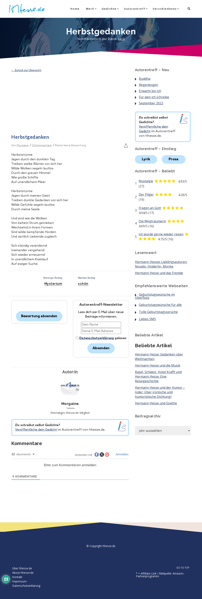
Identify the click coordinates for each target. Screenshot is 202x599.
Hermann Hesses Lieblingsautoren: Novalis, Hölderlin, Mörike (161, 264)
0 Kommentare (42, 145)
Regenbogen (148, 85)
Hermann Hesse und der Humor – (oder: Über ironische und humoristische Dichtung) (160, 392)
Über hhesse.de (22, 568)
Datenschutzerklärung (96, 338)
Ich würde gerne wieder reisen (161, 234)
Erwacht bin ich (150, 91)
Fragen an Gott (150, 208)
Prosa (174, 159)
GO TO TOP (185, 567)
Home (74, 8)
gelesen (101, 338)
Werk (90, 8)
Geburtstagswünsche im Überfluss (155, 296)
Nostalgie (146, 181)
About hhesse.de (23, 572)
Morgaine (23, 145)
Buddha (144, 78)
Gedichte (109, 8)
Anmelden (121, 454)
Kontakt (17, 577)
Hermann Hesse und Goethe (156, 403)
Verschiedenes (165, 8)
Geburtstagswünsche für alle (160, 305)
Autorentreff (134, 8)
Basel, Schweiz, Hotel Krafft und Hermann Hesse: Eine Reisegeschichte (158, 376)
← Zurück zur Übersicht (26, 70)
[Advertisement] (70, 103)
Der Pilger (146, 194)
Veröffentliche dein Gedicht (36, 430)
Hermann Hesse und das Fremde (159, 273)
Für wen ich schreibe (154, 97)
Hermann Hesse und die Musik (157, 365)
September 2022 (151, 103)
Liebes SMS (147, 319)
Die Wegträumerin (152, 221)
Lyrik (121, 39)
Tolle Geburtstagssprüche (158, 312)
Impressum (19, 581)
